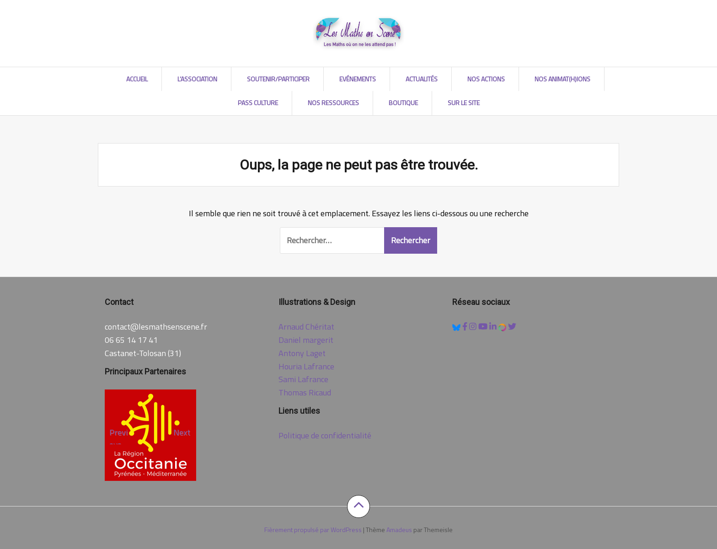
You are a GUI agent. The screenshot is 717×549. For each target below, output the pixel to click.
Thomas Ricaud (304, 392)
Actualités (422, 79)
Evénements (357, 79)
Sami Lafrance (303, 379)
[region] (150, 435)
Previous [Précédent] (118, 435)
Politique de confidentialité (324, 435)
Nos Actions (486, 79)
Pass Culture (258, 102)
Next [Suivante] (181, 432)
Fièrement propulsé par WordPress (313, 529)
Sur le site (464, 102)
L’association (197, 79)
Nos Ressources (333, 102)
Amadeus (399, 529)
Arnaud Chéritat (306, 326)
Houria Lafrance (306, 366)
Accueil (137, 79)
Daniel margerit (305, 340)
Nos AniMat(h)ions (562, 79)
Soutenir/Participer (278, 79)
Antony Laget (302, 353)
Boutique (403, 102)
